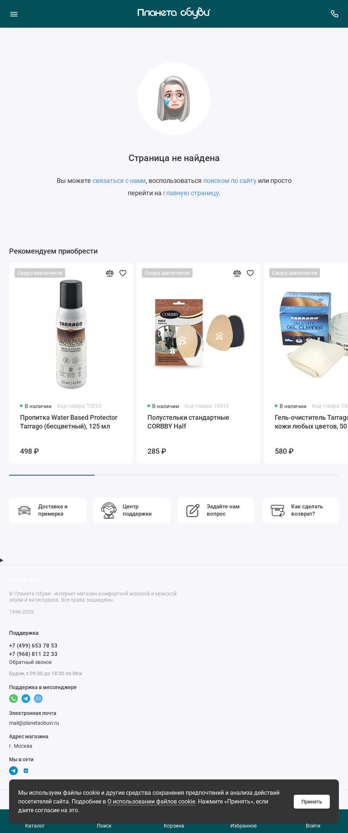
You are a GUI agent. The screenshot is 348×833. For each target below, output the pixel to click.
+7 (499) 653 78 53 (33, 645)
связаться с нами (119, 180)
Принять (311, 802)
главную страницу (191, 193)
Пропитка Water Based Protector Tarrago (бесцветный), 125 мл (68, 422)
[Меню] (13, 13)
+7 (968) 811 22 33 (33, 654)
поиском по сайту (230, 180)
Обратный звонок (30, 662)
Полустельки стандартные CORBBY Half (188, 422)
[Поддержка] (334, 13)
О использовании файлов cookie (151, 801)
